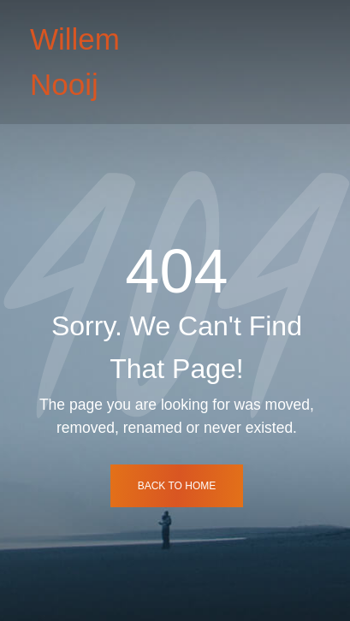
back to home (177, 486)
